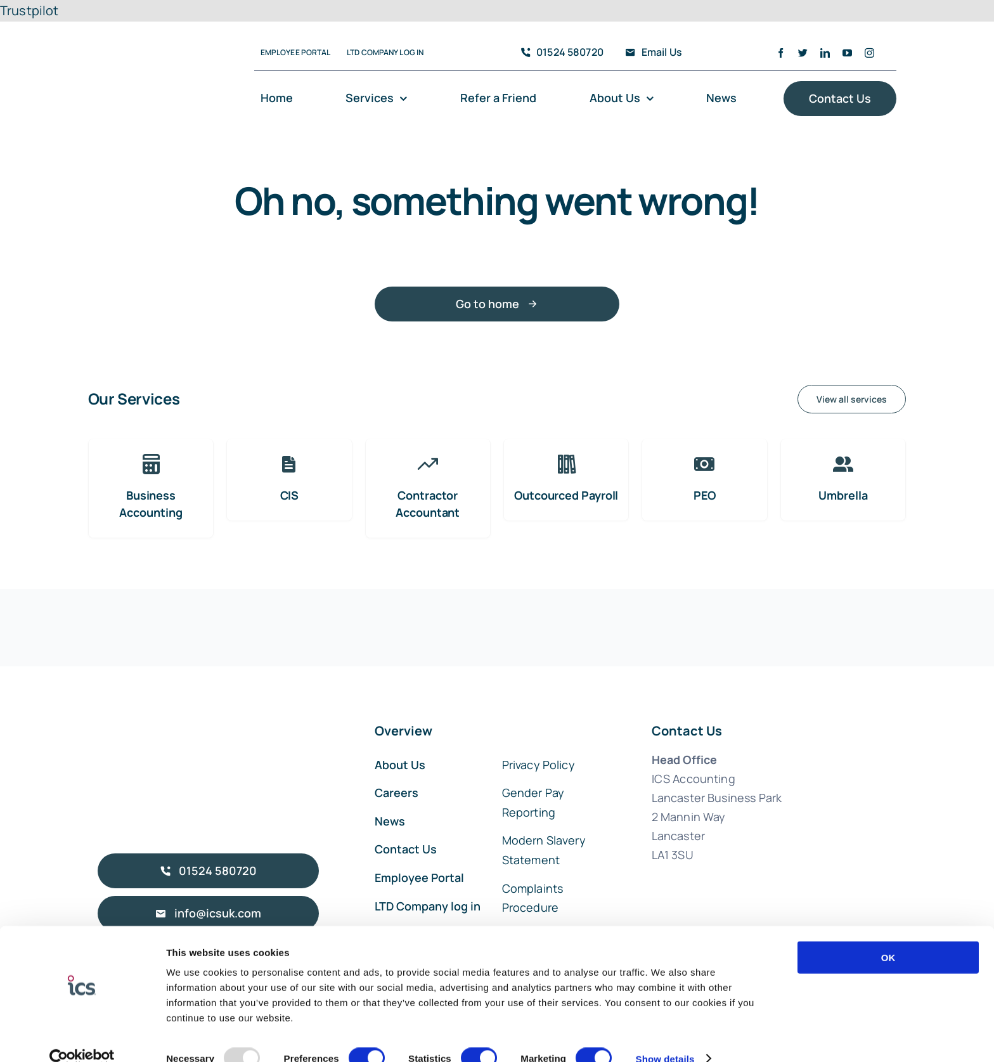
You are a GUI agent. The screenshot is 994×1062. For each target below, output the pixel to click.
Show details (665, 1037)
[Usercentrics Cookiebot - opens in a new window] (82, 1037)
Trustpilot (29, 10)
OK (888, 935)
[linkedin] (825, 53)
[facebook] (780, 53)
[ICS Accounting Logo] (152, 35)
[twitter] (803, 53)
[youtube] (847, 53)
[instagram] (869, 53)
